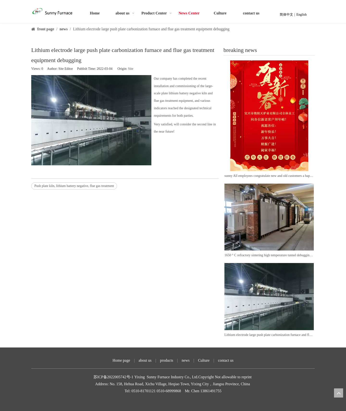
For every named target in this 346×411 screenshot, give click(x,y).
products (166, 360)
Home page (121, 360)
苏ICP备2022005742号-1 (113, 377)
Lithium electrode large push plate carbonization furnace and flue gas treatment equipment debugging (269, 335)
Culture (204, 360)
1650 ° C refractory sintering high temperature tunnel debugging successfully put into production (269, 255)
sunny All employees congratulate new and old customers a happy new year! (269, 176)
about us (145, 360)
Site (130, 69)
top (338, 393)
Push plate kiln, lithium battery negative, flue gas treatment (74, 186)
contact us (225, 360)
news (186, 360)
